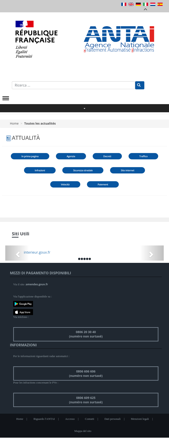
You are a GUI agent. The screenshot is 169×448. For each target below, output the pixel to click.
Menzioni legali (140, 418)
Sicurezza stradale (83, 170)
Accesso (70, 418)
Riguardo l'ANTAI (44, 418)
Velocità (65, 184)
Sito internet (127, 170)
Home (14, 123)
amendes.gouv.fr (37, 284)
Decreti (107, 156)
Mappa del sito (82, 431)
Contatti (89, 418)
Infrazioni (40, 170)
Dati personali (113, 418)
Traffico (143, 156)
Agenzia (71, 156)
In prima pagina (30, 156)
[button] (17, 253)
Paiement (103, 184)
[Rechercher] (139, 85)
